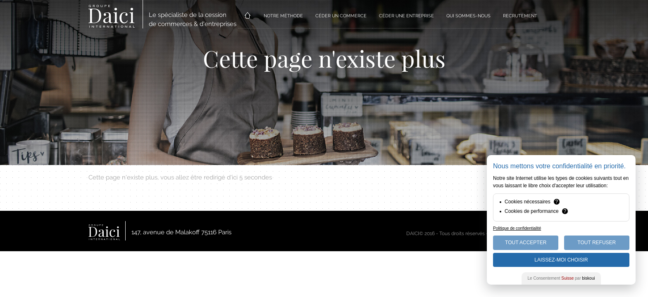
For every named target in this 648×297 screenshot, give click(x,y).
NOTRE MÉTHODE (283, 16)
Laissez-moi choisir (561, 260)
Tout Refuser (596, 242)
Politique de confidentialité (517, 228)
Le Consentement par (561, 278)
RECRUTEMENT (520, 16)
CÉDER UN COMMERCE (341, 16)
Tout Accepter (525, 242)
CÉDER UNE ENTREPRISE (406, 16)
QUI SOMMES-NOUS (468, 16)
